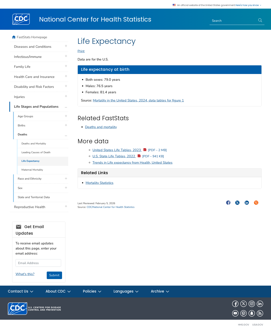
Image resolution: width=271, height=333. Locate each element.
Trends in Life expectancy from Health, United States (133, 162)
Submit (54, 275)
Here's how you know (248, 5)
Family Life (22, 66)
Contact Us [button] (21, 291)
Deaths (22, 134)
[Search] (233, 21)
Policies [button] (92, 291)
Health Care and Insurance (34, 77)
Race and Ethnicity (29, 179)
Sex (20, 188)
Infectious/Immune (28, 57)
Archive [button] (160, 291)
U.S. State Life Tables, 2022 (128, 156)
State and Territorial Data (34, 197)
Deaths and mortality (101, 127)
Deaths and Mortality (33, 143)
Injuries (19, 97)
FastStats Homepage (32, 37)
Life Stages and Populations (36, 106)
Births (21, 125)
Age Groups (25, 116)
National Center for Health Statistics (95, 19)
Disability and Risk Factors (34, 86)
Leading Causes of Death (35, 152)
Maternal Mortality (32, 170)
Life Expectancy (30, 161)
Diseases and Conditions (32, 46)
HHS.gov (243, 324)
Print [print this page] (81, 51)
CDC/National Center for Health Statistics (111, 207)
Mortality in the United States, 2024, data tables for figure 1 (138, 100)
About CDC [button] (58, 291)
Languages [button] (126, 291)
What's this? (25, 274)
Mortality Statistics (99, 183)
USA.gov (257, 324)
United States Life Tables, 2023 (130, 150)
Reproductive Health (29, 207)
